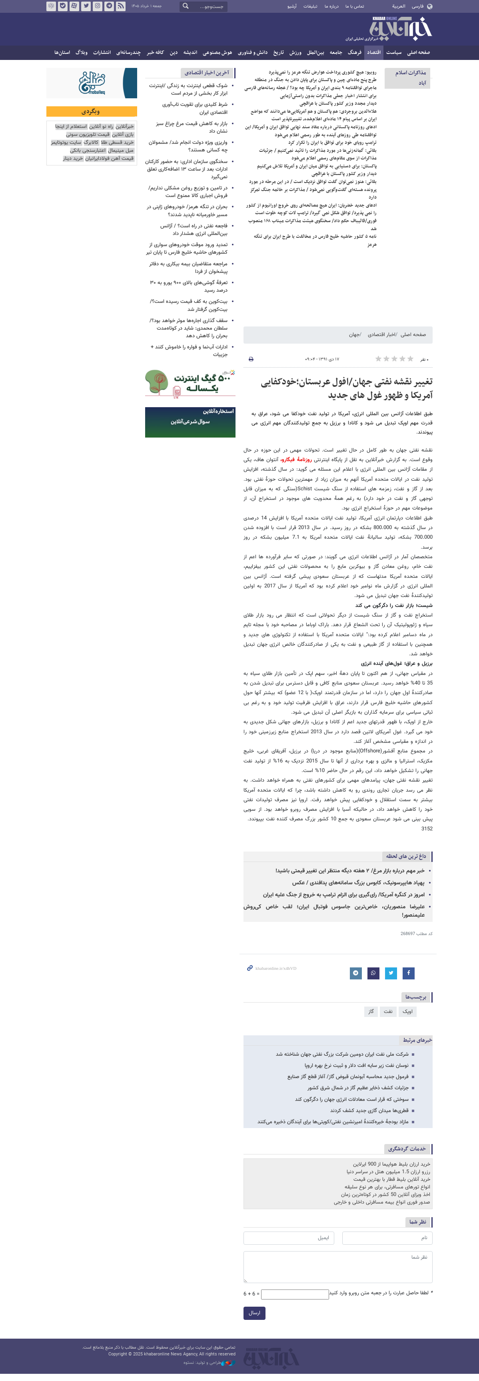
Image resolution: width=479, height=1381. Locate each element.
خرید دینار (73, 159)
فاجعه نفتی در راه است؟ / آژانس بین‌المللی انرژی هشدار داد (194, 230)
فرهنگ (354, 52)
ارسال (254, 1320)
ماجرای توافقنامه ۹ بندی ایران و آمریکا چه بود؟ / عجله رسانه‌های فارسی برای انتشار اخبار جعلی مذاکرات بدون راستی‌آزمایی (310, 99)
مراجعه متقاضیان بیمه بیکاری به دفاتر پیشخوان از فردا (188, 268)
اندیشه (190, 52)
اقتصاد (374, 52)
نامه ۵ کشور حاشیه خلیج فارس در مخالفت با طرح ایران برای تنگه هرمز (315, 247)
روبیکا (51, 6)
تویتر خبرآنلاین (86, 6)
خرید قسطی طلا (117, 143)
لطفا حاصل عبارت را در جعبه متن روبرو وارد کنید (381, 1300)
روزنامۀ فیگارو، (294, 467)
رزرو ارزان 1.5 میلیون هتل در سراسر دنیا (388, 1179)
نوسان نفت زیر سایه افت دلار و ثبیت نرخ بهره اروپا (357, 1073)
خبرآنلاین (389, 30)
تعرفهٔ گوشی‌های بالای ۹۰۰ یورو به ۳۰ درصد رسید (189, 287)
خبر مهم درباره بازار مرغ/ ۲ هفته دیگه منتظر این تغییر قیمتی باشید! (350, 878)
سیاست (393, 52)
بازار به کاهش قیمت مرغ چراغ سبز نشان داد (192, 127)
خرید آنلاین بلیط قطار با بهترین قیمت (391, 1186)
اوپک (408, 1019)
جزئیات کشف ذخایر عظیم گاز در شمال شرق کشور (358, 1095)
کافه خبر (155, 52)
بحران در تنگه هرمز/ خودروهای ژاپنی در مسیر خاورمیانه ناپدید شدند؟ (187, 211)
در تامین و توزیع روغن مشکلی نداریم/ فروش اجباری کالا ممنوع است (188, 192)
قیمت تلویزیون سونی (88, 135)
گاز (371, 1019)
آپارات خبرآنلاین (74, 6)
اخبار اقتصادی (381, 342)
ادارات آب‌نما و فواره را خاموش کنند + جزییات (189, 351)
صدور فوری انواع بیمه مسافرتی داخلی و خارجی (382, 1210)
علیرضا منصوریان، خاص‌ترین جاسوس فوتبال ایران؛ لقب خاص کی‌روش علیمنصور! (334, 918)
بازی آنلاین (123, 135)
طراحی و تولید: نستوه (210, 1370)
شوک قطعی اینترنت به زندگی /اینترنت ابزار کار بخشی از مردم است (188, 90)
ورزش (295, 52)
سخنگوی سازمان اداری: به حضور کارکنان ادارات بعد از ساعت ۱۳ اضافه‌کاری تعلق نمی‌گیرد (186, 169)
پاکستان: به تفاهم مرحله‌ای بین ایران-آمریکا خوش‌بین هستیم (321, 72)
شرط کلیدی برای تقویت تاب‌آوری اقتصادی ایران (195, 108)
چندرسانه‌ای (128, 52)
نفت (388, 1019)
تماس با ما (354, 6)
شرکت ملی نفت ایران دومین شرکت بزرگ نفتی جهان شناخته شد (342, 1061)
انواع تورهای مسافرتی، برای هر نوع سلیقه (387, 1194)
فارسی (417, 6)
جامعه (336, 52)
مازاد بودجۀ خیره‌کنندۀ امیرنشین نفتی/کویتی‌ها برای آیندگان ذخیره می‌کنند (333, 1129)
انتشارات (102, 52)
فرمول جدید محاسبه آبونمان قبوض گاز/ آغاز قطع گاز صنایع (348, 1084)
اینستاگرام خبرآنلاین (98, 6)
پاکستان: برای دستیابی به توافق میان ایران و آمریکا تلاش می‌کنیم (317, 173)
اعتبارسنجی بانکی (88, 151)
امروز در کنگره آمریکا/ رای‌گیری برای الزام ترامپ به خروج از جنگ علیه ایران (344, 901)
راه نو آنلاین (101, 127)
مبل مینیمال (121, 151)
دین (174, 52)
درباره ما (332, 6)
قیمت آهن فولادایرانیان (109, 159)
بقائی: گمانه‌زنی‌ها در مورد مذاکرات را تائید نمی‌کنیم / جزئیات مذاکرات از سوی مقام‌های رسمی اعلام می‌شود (318, 161)
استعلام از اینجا (71, 127)
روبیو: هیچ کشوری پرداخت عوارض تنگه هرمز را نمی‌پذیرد (323, 79)
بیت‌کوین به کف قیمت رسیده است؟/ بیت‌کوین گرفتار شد (189, 305)
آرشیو (292, 6)
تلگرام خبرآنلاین (109, 6)
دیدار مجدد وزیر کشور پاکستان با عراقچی (338, 110)
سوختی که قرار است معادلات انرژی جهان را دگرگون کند (352, 1106)
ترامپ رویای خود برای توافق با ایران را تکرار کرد (332, 149)
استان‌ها (62, 52)
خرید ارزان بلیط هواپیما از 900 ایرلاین (391, 1171)
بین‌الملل (315, 52)
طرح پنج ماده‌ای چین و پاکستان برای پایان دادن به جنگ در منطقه (316, 87)
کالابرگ (91, 143)
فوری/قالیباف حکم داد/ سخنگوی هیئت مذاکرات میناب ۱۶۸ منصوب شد (312, 232)
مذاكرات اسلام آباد (410, 78)
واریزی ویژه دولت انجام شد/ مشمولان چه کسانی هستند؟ (188, 146)
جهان (354, 342)
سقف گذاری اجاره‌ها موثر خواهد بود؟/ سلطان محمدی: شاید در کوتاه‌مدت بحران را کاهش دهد (189, 328)
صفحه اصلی (418, 52)
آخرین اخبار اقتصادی (207, 73)
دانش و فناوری (253, 52)
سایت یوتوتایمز (66, 143)
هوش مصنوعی (217, 52)
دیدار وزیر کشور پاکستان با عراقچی (344, 181)
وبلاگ (82, 52)
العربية (398, 6)
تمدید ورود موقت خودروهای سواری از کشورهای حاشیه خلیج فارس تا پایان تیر (187, 249)
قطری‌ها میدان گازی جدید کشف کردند (369, 1118)
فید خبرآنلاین (121, 6)
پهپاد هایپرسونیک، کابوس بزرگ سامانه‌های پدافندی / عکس (358, 890)
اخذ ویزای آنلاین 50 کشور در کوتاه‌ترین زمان (385, 1202)
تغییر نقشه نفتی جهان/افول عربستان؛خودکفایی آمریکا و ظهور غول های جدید (347, 395)
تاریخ (278, 52)
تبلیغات (310, 6)
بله (63, 6)
